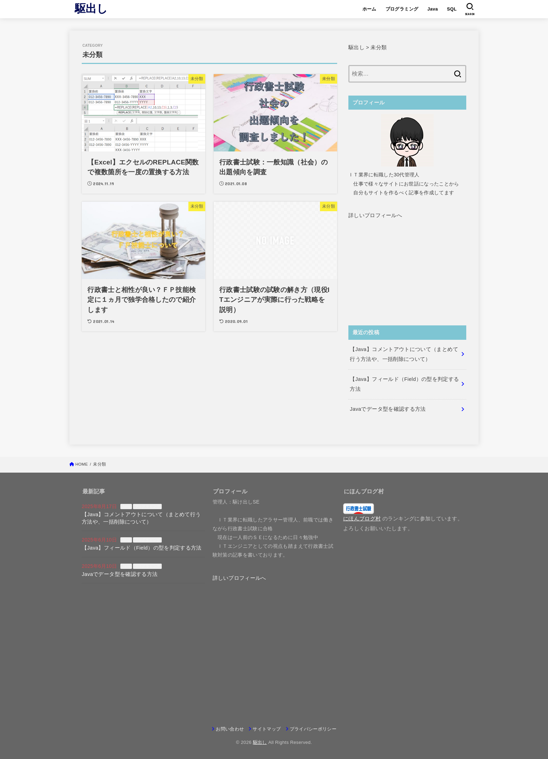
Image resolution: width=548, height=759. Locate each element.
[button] (375, 215)
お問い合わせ (230, 729)
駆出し (91, 8)
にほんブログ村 (362, 518)
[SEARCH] (470, 9)
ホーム (369, 9)
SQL (452, 9)
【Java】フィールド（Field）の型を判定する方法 (142, 548)
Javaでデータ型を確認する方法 (120, 574)
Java (432, 9)
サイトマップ (267, 729)
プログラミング (402, 9)
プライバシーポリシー (313, 729)
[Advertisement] (407, 282)
